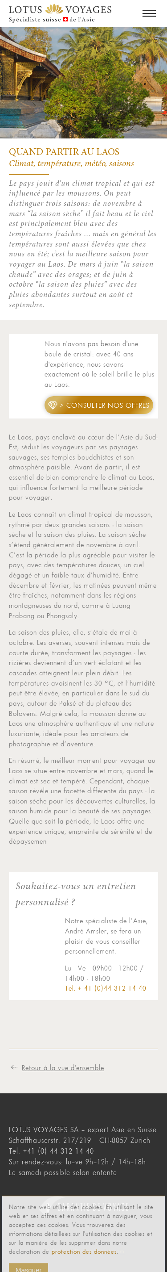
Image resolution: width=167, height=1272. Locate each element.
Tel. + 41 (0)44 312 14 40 (106, 987)
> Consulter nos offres (105, 405)
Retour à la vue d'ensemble (63, 1067)
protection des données (84, 1264)
